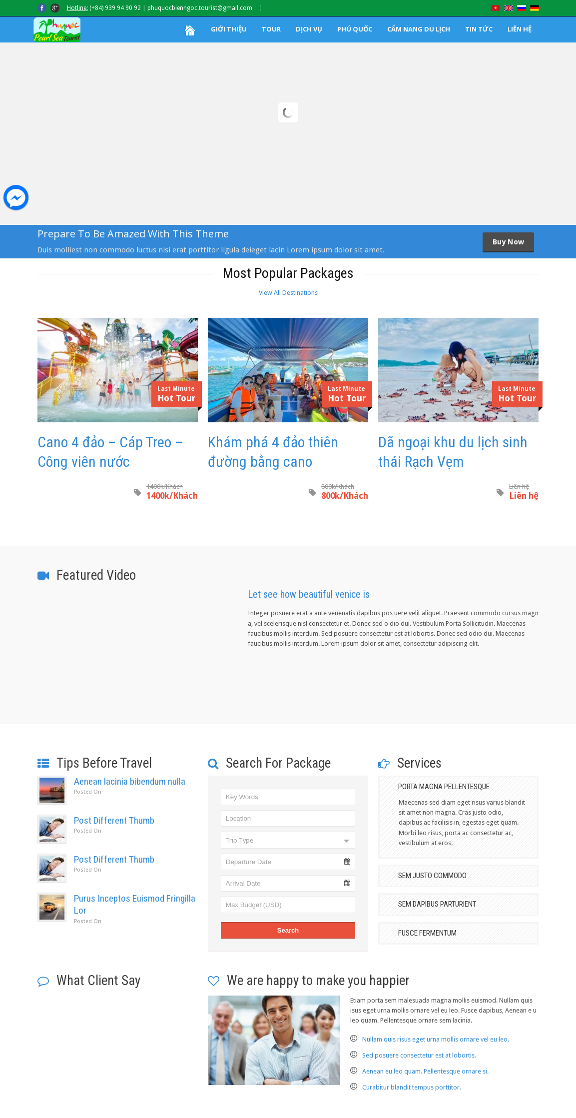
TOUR (271, 28)
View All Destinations (288, 292)
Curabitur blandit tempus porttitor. (411, 1087)
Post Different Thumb (114, 820)
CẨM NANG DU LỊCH (418, 28)
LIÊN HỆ (520, 28)
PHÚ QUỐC (354, 28)
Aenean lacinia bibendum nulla (129, 781)
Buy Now (508, 241)
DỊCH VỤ (309, 28)
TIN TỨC (479, 28)
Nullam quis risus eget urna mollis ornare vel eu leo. (435, 1039)
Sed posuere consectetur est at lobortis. (419, 1055)
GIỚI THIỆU (229, 28)
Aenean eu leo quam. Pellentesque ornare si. (425, 1071)
